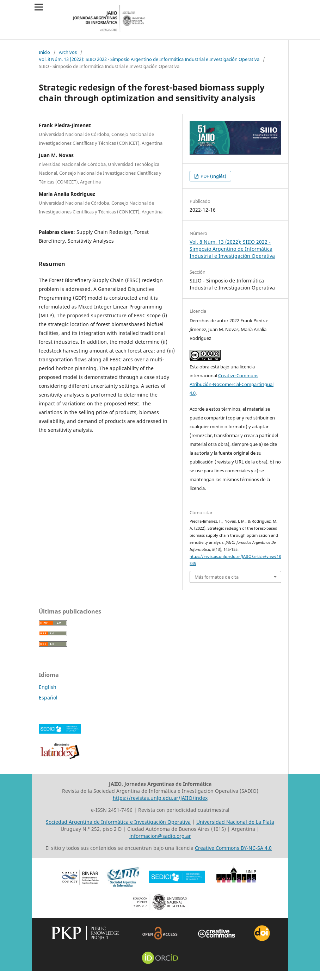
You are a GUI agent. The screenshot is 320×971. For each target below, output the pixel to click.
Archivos (68, 52)
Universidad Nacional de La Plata (235, 821)
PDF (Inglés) (212, 176)
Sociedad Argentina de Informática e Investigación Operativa (118, 821)
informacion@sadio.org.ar (160, 836)
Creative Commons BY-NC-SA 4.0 (233, 848)
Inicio (44, 52)
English (47, 687)
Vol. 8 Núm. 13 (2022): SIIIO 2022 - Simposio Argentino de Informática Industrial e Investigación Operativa (149, 59)
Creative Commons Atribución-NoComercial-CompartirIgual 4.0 (231, 384)
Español (48, 697)
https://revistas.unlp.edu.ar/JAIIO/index (160, 798)
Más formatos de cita (217, 577)
